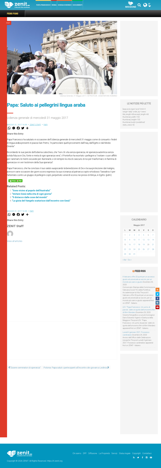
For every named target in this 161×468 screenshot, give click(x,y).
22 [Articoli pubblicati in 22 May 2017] (125, 249)
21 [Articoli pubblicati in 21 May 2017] (153, 245)
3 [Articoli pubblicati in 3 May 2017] (134, 235)
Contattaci (147, 453)
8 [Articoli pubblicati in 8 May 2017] (125, 240)
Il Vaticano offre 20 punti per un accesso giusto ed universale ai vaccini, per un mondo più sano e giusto (79, 13)
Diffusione (92, 453)
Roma (54, 5)
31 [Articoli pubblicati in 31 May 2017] (134, 254)
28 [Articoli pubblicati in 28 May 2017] (153, 249)
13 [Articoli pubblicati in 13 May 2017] (148, 240)
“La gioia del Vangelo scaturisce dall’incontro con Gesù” (41, 200)
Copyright (136, 453)
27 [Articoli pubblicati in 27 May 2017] (148, 249)
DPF (85, 453)
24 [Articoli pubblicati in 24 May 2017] (134, 249)
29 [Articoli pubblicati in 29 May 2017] (125, 254)
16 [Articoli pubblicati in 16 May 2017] (130, 245)
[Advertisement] (62, 343)
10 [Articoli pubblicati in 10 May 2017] (134, 240)
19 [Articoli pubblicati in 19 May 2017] (144, 245)
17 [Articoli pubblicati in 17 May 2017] (134, 245)
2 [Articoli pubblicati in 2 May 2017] (129, 235)
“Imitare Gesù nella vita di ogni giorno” (32, 194)
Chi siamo (77, 453)
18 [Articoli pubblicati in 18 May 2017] (139, 245)
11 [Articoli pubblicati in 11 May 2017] (139, 240)
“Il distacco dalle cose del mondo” (29, 197)
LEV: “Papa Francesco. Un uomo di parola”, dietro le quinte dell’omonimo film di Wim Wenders (139, 309)
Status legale (124, 453)
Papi (8, 23)
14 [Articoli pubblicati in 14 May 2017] (153, 240)
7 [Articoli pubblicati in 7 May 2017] (152, 235)
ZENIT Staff (35, 125)
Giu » (129, 260)
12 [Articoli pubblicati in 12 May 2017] (144, 240)
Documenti (77, 5)
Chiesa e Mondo (64, 5)
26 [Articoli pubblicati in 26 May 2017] (144, 249)
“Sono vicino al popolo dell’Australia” (31, 190)
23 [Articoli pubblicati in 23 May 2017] (130, 249)
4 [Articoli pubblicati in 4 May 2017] (138, 235)
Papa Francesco (43, 5)
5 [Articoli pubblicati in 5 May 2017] (143, 235)
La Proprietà (104, 453)
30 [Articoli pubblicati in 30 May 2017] (130, 254)
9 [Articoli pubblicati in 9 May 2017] (129, 240)
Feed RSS (140, 270)
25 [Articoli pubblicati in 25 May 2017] (139, 249)
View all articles (14, 241)
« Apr (125, 260)
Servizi (114, 453)
